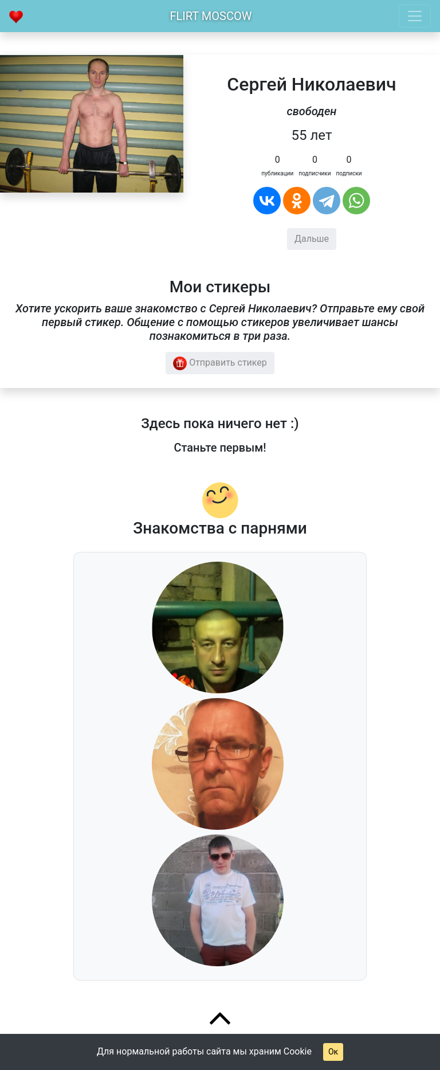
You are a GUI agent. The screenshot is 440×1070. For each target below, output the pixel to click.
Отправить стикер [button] (220, 363)
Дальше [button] (311, 238)
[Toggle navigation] (415, 16)
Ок (333, 1051)
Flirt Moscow (211, 16)
